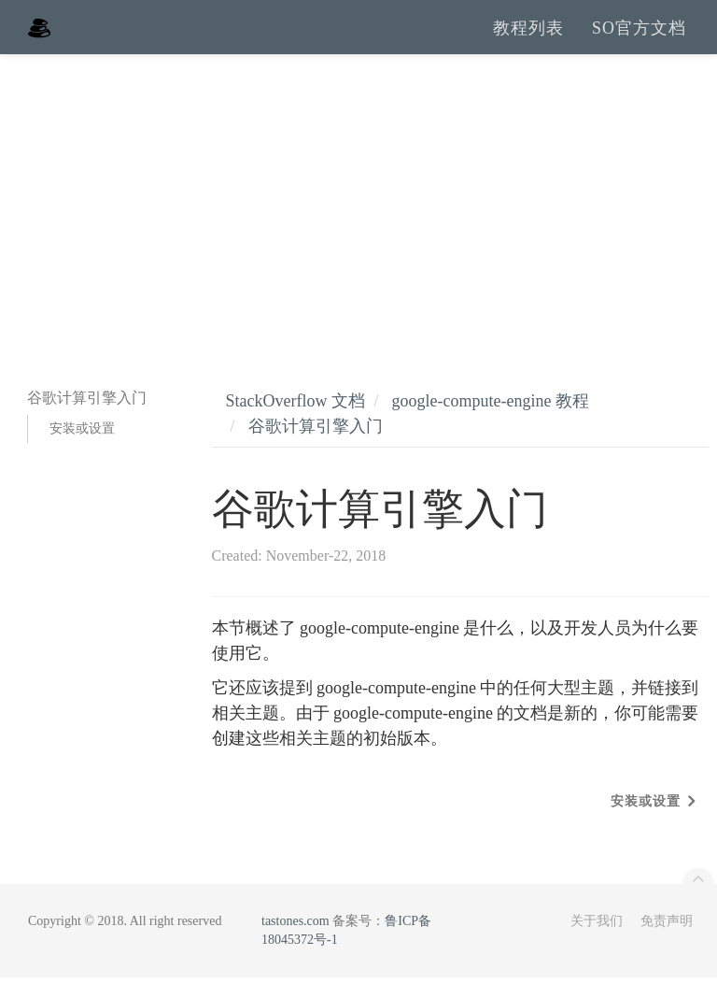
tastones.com (295, 941)
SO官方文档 (639, 37)
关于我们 (596, 941)
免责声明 (666, 941)
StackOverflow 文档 (295, 421)
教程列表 (528, 37)
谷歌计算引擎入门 (315, 446)
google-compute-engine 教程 (489, 421)
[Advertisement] (358, 215)
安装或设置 (82, 449)
